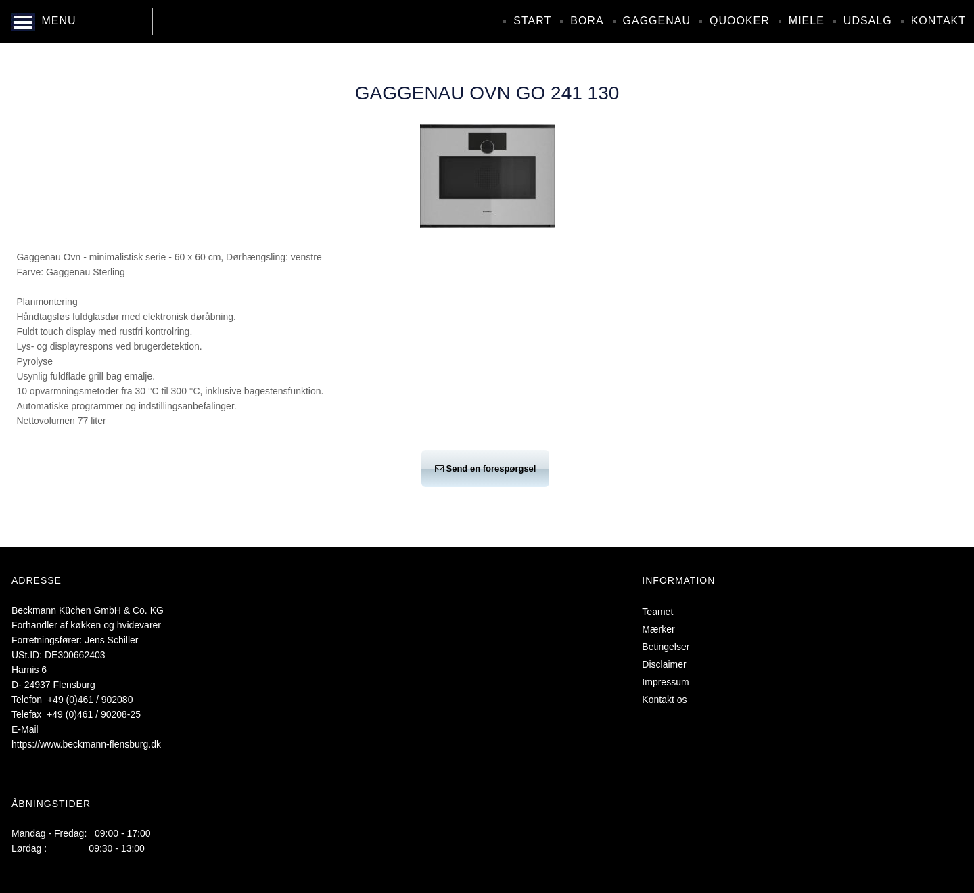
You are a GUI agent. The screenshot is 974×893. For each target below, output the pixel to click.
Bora (586, 20)
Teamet (657, 611)
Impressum (665, 682)
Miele (807, 20)
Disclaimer (664, 664)
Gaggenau (657, 20)
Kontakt (938, 20)
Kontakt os (664, 699)
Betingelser (665, 646)
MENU (58, 20)
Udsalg (867, 20)
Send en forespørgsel (485, 468)
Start (532, 20)
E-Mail (25, 729)
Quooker (740, 20)
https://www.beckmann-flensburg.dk (86, 744)
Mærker (658, 629)
